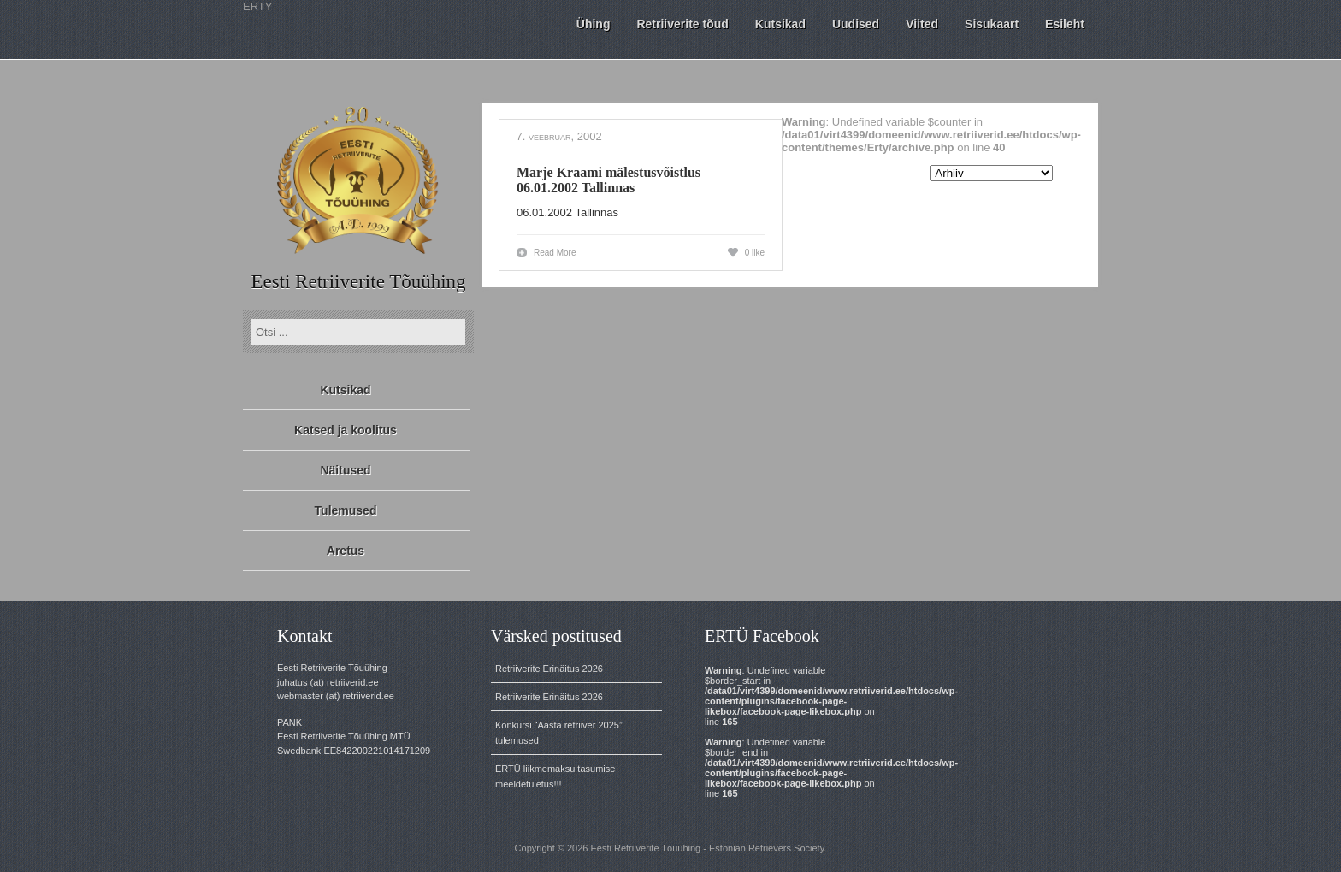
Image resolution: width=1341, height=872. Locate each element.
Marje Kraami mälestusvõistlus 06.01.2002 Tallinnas (608, 180)
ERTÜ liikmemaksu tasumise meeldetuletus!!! (555, 776)
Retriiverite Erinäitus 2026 (549, 668)
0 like (755, 252)
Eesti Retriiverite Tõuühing (358, 281)
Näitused (345, 470)
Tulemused (346, 510)
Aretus (345, 550)
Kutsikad (345, 390)
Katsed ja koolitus (345, 430)
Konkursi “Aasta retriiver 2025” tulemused (559, 732)
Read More (555, 252)
